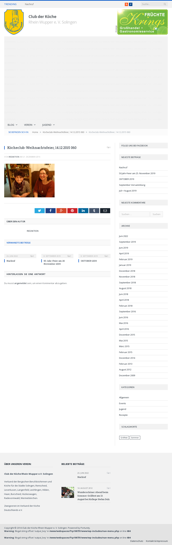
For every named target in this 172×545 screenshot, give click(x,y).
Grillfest (124, 437)
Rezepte (123, 414)
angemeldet (20, 283)
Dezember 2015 (127, 334)
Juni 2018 (123, 294)
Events (122, 403)
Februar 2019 (125, 259)
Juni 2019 (123, 247)
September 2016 (127, 311)
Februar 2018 (125, 305)
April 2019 (124, 253)
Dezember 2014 (127, 357)
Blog (11, 124)
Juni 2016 (123, 317)
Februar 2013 (125, 363)
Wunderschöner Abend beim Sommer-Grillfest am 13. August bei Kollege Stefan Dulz (93, 496)
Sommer (135, 437)
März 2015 (124, 346)
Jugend (46, 124)
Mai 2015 (123, 340)
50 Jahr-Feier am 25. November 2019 (54, 262)
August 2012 (125, 369)
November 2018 (127, 276)
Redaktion (14, 156)
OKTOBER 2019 (89, 260)
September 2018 (127, 282)
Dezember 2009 (127, 375)
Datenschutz (136, 540)
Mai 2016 (123, 323)
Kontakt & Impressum (157, 540)
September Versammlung (132, 184)
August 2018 (125, 288)
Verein (28, 124)
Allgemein (124, 397)
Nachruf (29, 4)
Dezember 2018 (127, 270)
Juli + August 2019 (127, 190)
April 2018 (124, 299)
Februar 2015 (125, 352)
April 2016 (124, 328)
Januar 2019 (125, 265)
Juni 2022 (123, 236)
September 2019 (127, 241)
